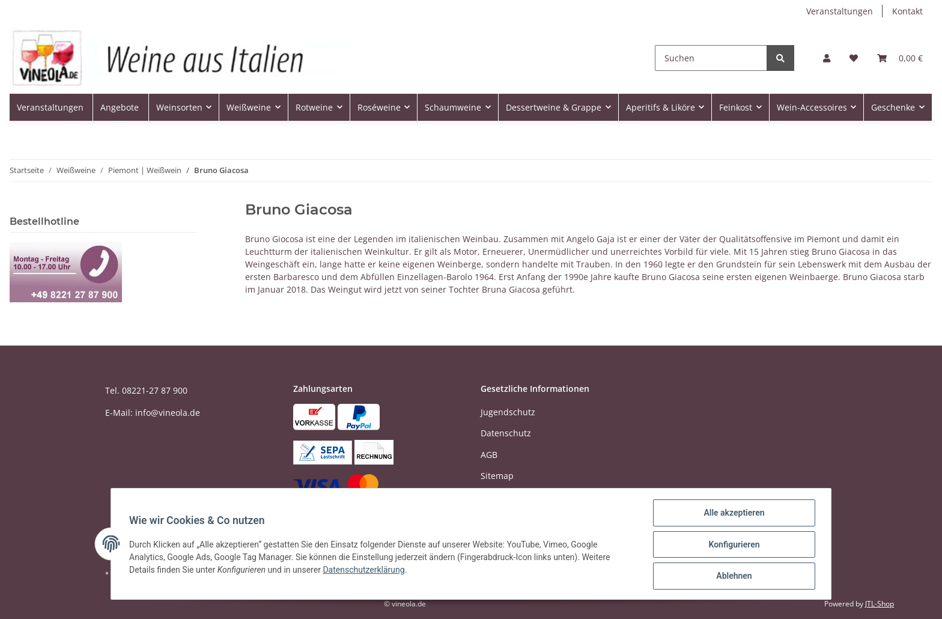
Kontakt (907, 11)
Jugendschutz (508, 412)
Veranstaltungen (839, 11)
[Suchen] (711, 58)
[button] (826, 58)
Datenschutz (506, 433)
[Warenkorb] (900, 58)
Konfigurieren (732, 545)
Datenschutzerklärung (365, 570)
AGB (489, 454)
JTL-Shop (879, 604)
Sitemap (497, 475)
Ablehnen (732, 576)
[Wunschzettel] (854, 58)
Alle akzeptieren (732, 514)
